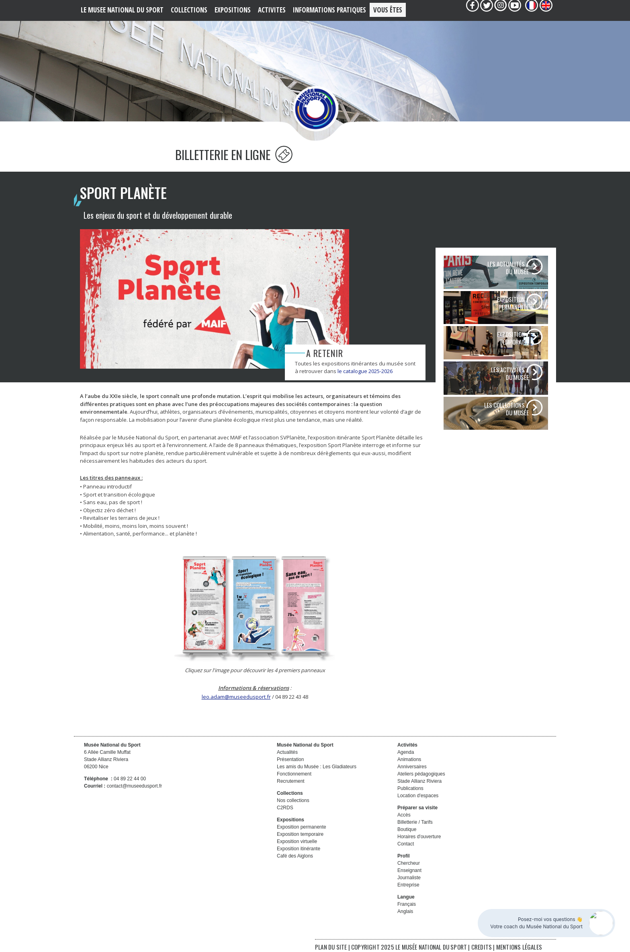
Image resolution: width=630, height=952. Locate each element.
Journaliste (409, 877)
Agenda (405, 752)
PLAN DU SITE (331, 946)
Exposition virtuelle (297, 841)
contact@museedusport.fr (134, 786)
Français (406, 904)
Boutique (406, 829)
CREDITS (482, 946)
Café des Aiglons (295, 856)
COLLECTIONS (189, 9)
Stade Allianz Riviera (419, 781)
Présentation (290, 759)
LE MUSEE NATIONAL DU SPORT (122, 9)
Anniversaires (412, 766)
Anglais (405, 911)
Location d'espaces (417, 795)
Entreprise (408, 885)
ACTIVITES (272, 9)
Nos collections (293, 800)
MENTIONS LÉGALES (519, 946)
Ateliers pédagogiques (421, 774)
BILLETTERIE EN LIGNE (233, 155)
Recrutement (291, 781)
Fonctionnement (294, 774)
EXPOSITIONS (233, 9)
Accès (404, 815)
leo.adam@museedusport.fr (236, 696)
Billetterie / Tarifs (415, 822)
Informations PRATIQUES (329, 9)
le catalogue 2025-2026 (365, 371)
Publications (410, 788)
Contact (405, 844)
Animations (409, 759)
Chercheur (408, 863)
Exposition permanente (301, 827)
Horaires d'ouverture (419, 836)
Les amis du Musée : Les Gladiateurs (316, 766)
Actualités (287, 752)
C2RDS (285, 807)
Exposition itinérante (298, 848)
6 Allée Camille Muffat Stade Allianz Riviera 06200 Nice (107, 759)
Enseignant (409, 870)
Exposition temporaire (300, 834)
